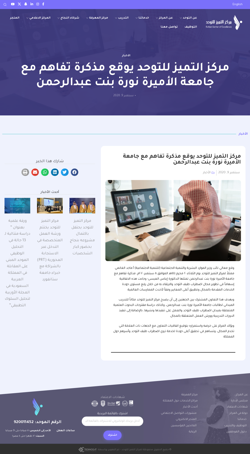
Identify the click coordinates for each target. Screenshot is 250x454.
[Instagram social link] (38, 4)
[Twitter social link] (19, 4)
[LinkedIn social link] (32, 4)
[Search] (5, 4)
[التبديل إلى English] (237, 5)
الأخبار (126, 55)
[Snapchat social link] (26, 4)
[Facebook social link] (43, 4)
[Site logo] (224, 22)
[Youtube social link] (12, 4)
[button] (75, 172)
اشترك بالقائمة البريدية (112, 419)
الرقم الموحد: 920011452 (37, 422)
